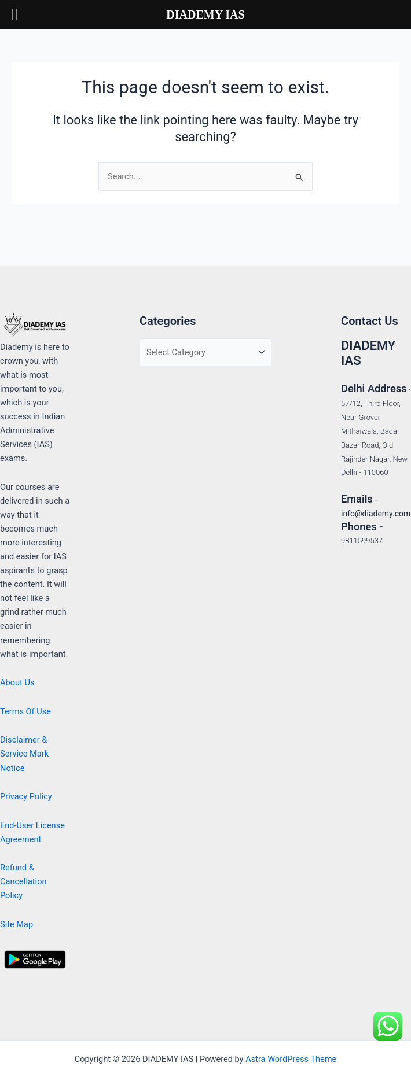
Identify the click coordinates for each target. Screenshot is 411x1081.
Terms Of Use (25, 711)
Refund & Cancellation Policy (23, 881)
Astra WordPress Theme (290, 1059)
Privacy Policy (26, 796)
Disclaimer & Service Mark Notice (24, 754)
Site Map (16, 924)
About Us (17, 682)
